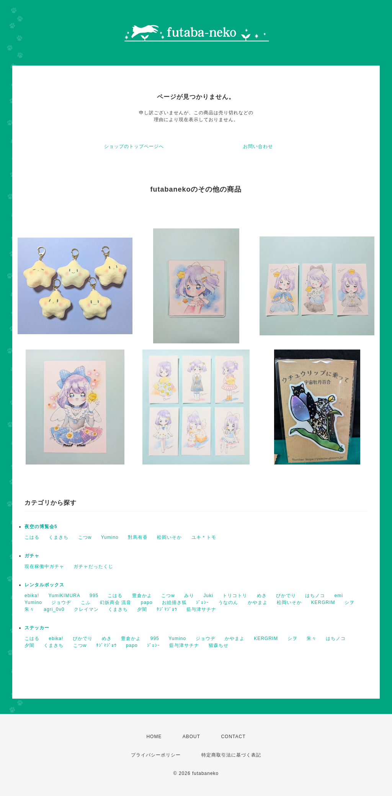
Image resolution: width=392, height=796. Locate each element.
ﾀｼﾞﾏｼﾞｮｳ (167, 609)
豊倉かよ (142, 595)
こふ (86, 602)
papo (147, 602)
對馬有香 (138, 537)
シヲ (349, 602)
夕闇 (142, 609)
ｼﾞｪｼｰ (202, 602)
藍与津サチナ (201, 609)
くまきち (59, 537)
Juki (208, 595)
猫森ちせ (219, 645)
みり (189, 595)
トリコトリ (234, 595)
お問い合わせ (258, 146)
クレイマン (86, 609)
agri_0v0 (54, 609)
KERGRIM (323, 602)
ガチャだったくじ (93, 566)
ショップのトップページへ (134, 146)
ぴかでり (286, 595)
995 (94, 595)
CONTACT (233, 736)
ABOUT (191, 736)
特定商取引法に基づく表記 (231, 755)
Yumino (110, 537)
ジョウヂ (61, 602)
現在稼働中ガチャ (44, 566)
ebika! (31, 595)
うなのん (228, 602)
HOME (154, 736)
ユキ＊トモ (203, 537)
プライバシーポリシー (156, 755)
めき (262, 595)
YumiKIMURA (64, 595)
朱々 (29, 609)
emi (339, 595)
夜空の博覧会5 (40, 526)
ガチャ (31, 555)
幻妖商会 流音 (115, 602)
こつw (85, 537)
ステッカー (36, 627)
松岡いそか (169, 537)
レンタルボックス (44, 585)
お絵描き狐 (174, 602)
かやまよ (258, 602)
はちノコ (315, 595)
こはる (31, 537)
